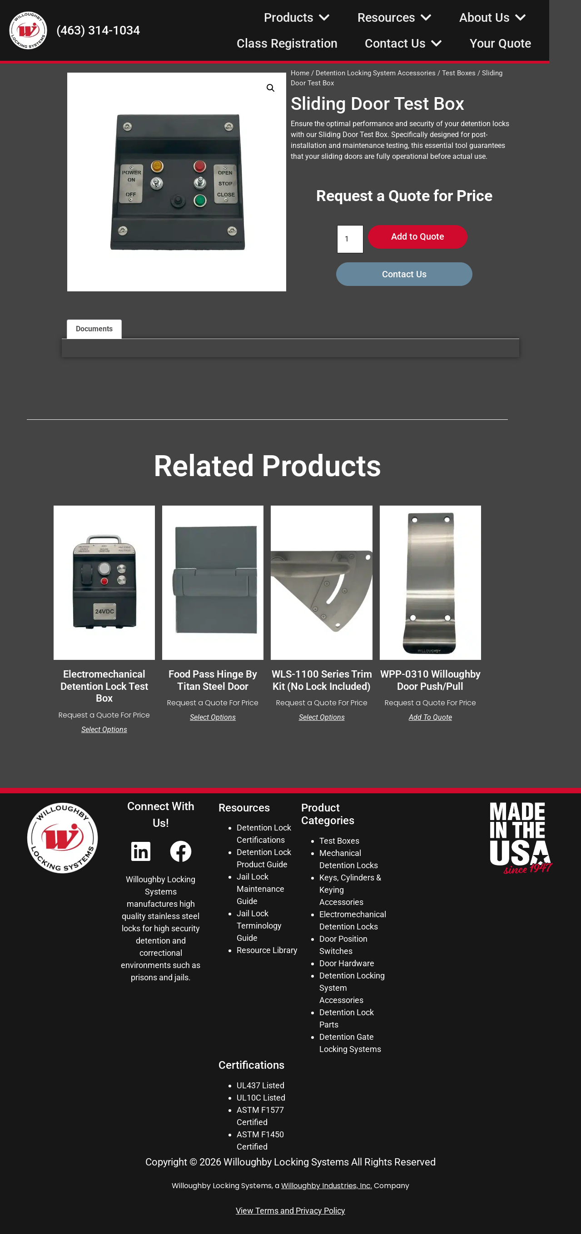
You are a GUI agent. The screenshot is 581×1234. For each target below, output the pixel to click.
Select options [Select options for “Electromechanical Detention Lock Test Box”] (104, 729)
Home (300, 73)
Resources (426, 17)
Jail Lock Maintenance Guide (260, 889)
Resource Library (267, 950)
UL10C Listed (261, 1097)
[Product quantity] (350, 239)
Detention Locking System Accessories (376, 73)
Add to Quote (417, 236)
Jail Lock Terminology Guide (259, 926)
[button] (271, 88)
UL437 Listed (260, 1085)
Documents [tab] (94, 328)
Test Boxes (459, 73)
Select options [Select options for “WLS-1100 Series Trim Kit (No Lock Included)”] (322, 717)
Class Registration (318, 43)
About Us (524, 17)
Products (329, 17)
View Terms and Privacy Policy (290, 1210)
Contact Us (435, 43)
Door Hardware (346, 963)
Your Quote (532, 43)
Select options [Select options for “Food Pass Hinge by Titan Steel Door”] (213, 717)
